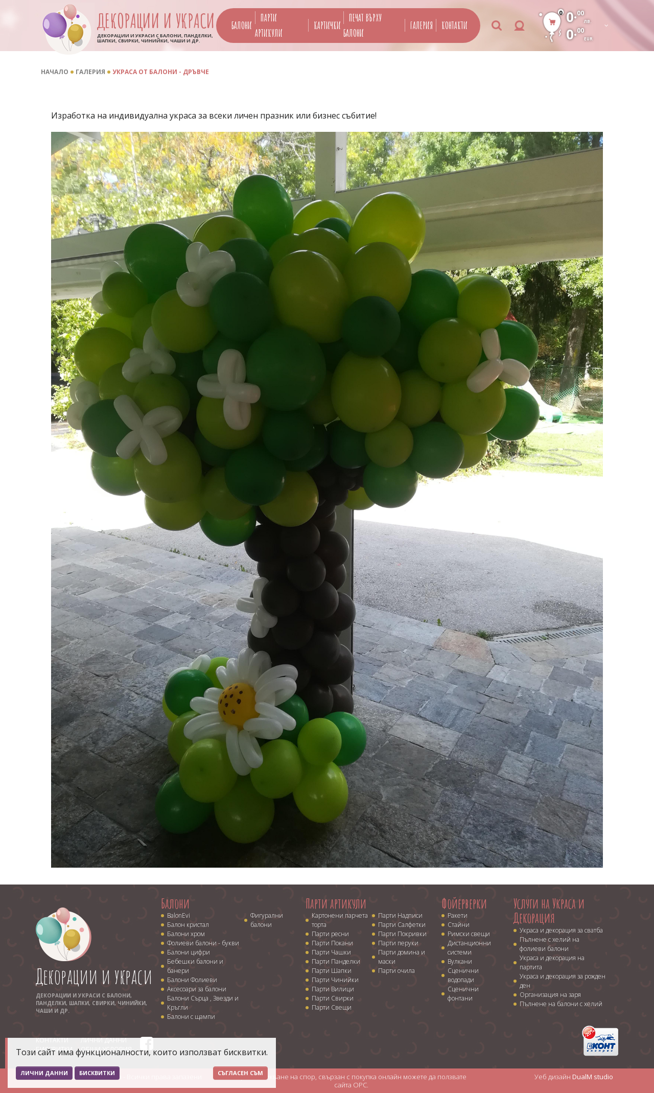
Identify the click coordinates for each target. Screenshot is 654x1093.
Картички (327, 25)
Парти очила (396, 970)
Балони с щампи (191, 1016)
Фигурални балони (266, 920)
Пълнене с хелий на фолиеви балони (549, 944)
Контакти (454, 25)
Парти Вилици (333, 989)
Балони (241, 25)
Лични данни (44, 1073)
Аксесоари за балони (196, 989)
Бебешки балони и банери (195, 966)
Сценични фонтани (463, 994)
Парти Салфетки (402, 924)
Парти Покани (332, 943)
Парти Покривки (402, 933)
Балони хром (186, 933)
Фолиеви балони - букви (203, 943)
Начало (54, 71)
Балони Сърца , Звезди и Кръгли (203, 1003)
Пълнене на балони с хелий (561, 1003)
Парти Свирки (333, 998)
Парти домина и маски (401, 957)
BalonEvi (178, 915)
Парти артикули (336, 903)
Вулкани (460, 961)
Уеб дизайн (573, 1076)
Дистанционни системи (469, 948)
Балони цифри (188, 952)
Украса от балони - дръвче (160, 71)
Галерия (421, 25)
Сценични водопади (463, 975)
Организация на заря (550, 994)
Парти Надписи (400, 915)
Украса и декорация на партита (552, 962)
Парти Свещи (332, 1007)
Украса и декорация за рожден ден (562, 981)
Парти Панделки (336, 961)
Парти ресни (330, 933)
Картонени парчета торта (340, 920)
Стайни (459, 924)
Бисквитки (97, 1073)
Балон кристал (188, 924)
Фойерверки (464, 903)
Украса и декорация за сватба (561, 930)
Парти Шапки (332, 970)
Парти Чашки (331, 952)
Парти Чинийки (335, 979)
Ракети (458, 915)
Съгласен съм (240, 1073)
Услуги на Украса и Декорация (549, 910)
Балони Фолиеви (192, 979)
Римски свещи (469, 933)
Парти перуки (398, 943)
